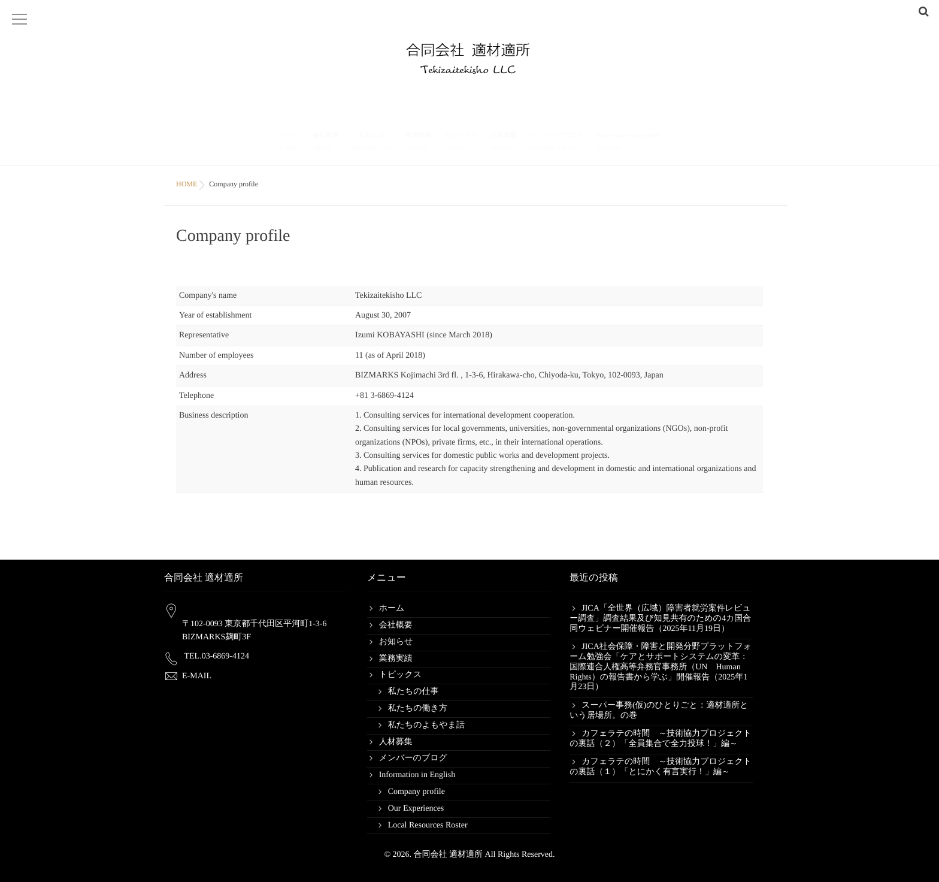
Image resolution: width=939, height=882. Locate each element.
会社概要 (325, 143)
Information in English (627, 143)
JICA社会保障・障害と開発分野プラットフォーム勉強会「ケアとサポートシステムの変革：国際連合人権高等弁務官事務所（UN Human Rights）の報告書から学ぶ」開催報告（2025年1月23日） (661, 666)
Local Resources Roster (428, 825)
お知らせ (371, 143)
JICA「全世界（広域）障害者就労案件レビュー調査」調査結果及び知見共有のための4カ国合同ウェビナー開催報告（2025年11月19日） (660, 618)
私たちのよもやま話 (426, 725)
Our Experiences (416, 808)
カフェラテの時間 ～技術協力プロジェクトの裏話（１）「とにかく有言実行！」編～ (661, 767)
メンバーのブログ (556, 143)
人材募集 (503, 143)
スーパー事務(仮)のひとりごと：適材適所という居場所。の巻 (659, 710)
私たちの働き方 (417, 708)
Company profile (416, 791)
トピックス (460, 143)
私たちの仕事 (413, 691)
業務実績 (418, 143)
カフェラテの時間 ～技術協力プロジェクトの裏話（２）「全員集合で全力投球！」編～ (661, 738)
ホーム (290, 143)
